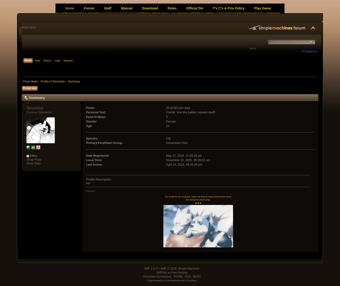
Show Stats (33, 163)
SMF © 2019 (169, 268)
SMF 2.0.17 (151, 268)
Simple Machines (188, 268)
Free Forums (179, 272)
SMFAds (161, 272)
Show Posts (33, 159)
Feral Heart (29, 27)
